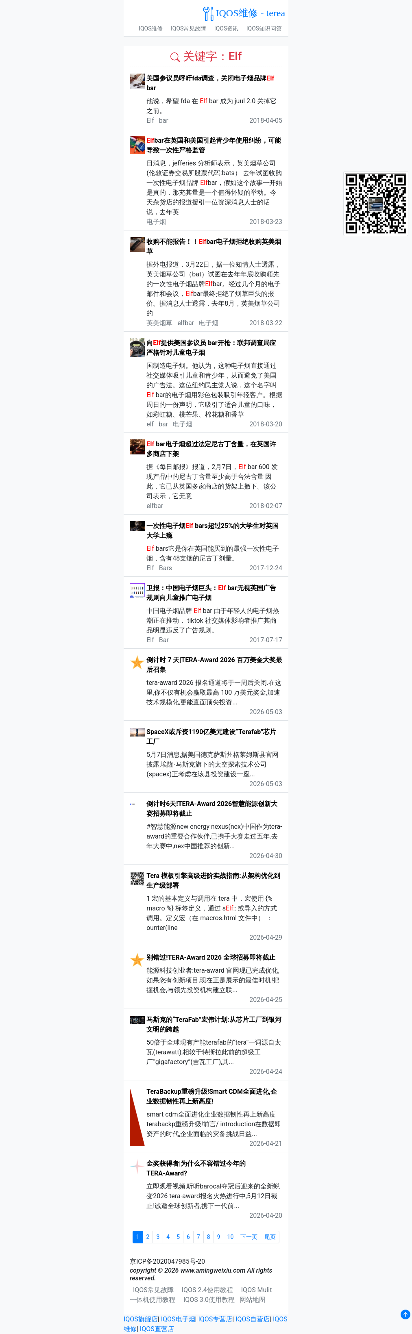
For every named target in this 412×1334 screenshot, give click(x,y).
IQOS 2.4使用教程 (207, 1290)
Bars (165, 568)
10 (230, 1237)
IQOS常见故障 (188, 28)
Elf (150, 120)
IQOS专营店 (215, 1319)
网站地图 (253, 1300)
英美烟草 (159, 323)
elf (150, 424)
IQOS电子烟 (178, 1319)
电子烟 (156, 222)
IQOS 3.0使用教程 (209, 1300)
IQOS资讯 (226, 28)
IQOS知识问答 (264, 28)
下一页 (248, 1237)
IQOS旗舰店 (141, 1319)
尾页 (270, 1237)
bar (163, 120)
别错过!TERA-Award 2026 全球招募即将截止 (210, 957)
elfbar (185, 323)
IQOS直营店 (157, 1329)
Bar (164, 640)
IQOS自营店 (252, 1319)
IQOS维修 (151, 28)
